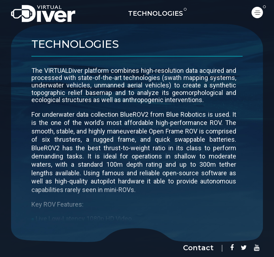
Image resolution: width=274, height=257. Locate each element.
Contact (198, 247)
